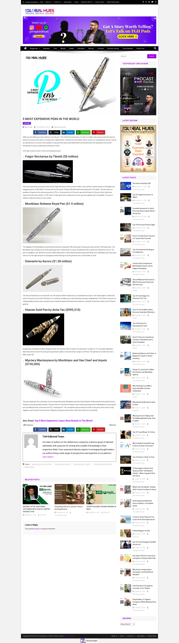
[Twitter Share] (54, 132)
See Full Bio (47, 457)
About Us (48, 2)
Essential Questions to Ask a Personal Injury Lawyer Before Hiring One (144, 210)
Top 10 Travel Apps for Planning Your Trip (141, 297)
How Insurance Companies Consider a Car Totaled (143, 587)
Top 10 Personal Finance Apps (144, 225)
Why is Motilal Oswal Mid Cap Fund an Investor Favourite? (143, 444)
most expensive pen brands (102, 464)
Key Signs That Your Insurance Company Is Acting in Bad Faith (144, 557)
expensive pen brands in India (41, 464)
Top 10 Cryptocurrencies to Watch (143, 196)
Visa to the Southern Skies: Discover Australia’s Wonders (144, 311)
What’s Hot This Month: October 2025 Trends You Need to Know (144, 488)
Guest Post (140, 48)
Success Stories (113, 48)
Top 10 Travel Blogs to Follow (144, 432)
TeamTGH (43, 515)
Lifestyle (101, 48)
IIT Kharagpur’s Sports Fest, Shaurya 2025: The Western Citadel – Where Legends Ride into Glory (144, 472)
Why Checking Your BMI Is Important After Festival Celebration (142, 388)
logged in (37, 529)
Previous (28, 425)
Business (46, 48)
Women (91, 48)
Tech (55, 48)
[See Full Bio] (54, 457)
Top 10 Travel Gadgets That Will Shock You (144, 543)
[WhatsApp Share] (83, 132)
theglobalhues (29, 467)
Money (63, 48)
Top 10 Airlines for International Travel (140, 324)
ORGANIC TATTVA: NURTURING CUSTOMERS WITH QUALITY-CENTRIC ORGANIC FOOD (36, 509)
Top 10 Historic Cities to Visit (143, 457)
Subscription (68, 2)
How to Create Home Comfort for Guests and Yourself (144, 237)
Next (112, 425)
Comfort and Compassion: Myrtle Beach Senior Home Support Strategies (143, 265)
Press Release (128, 48)
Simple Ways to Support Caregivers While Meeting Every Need (144, 601)
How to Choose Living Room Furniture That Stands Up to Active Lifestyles (143, 339)
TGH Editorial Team (43, 127)
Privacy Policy (152, 636)
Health (71, 48)
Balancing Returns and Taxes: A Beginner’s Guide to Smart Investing (144, 355)
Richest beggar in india (141, 531)
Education (81, 48)
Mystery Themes (69, 636)
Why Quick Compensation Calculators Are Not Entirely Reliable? (143, 572)
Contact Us (57, 2)
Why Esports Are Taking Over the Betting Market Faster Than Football (144, 418)
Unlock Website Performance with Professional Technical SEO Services (143, 282)
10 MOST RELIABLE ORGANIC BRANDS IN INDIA (101, 508)
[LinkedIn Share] (68, 132)
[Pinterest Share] (98, 132)
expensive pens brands (62, 464)
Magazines (34, 48)
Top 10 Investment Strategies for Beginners (143, 251)
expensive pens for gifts (82, 464)
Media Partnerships (113, 2)
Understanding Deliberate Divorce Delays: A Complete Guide (143, 503)
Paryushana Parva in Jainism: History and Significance (69, 508)
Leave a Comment (60, 127)
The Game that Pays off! (142, 183)
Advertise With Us (87, 2)
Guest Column (99, 2)
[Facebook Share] (40, 132)
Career (76, 2)
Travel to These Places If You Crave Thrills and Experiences (144, 518)
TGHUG (135, 290)
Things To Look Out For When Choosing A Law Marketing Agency (143, 372)
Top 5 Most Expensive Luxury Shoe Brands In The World (63, 420)
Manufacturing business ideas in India (144, 403)
